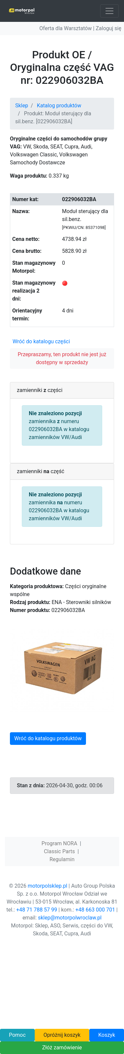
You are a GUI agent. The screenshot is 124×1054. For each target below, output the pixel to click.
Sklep (21, 105)
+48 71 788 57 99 (36, 910)
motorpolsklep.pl (47, 886)
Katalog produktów (59, 105)
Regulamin (62, 859)
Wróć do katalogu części (41, 341)
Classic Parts (59, 851)
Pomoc (17, 1035)
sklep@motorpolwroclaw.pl (70, 918)
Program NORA (59, 843)
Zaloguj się (108, 28)
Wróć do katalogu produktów (48, 738)
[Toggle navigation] (109, 11)
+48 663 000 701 (95, 910)
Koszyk (106, 1035)
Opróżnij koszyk (61, 1035)
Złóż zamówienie (62, 1047)
